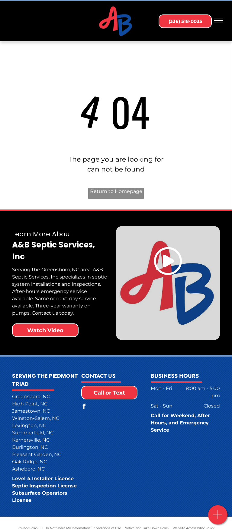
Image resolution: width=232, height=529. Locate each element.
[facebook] (84, 407)
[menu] (219, 20)
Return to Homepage (116, 191)
